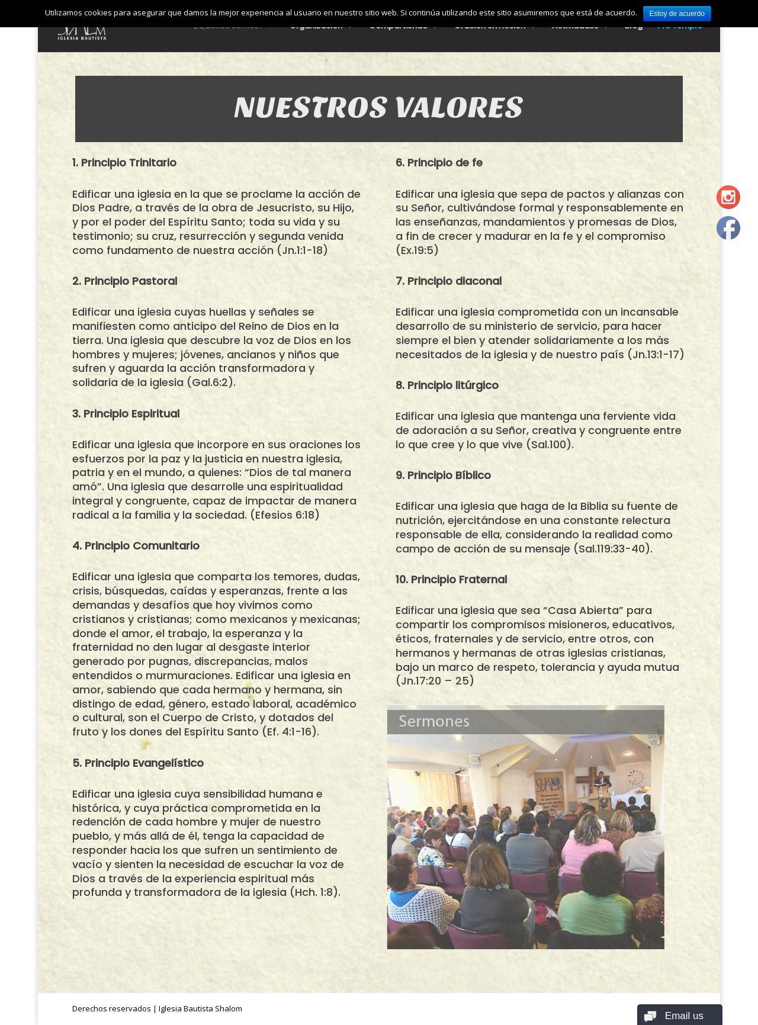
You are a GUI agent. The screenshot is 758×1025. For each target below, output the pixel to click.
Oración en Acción (489, 26)
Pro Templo (679, 26)
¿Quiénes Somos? (228, 26)
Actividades (575, 26)
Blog (634, 26)
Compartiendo (398, 26)
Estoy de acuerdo (677, 13)
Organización (316, 26)
